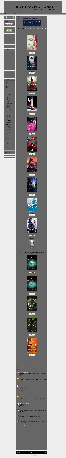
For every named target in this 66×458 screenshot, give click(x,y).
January (7, 147)
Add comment (19, 428)
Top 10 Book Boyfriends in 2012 (9, 94)
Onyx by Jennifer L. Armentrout (8, 111)
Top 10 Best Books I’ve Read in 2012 (9, 103)
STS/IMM (15, 13)
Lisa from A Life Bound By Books (41, 28)
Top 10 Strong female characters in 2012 (9, 99)
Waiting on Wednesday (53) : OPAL (8, 127)
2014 (6, 86)
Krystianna (20, 378)
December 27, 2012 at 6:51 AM (25, 409)
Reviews (10, 13)
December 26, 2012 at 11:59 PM (25, 403)
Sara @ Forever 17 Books (22, 420)
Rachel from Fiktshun (40, 29)
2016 (6, 83)
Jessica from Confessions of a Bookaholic (30, 28)
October (7, 135)
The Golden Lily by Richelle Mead (8, 125)
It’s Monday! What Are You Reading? (9, 109)
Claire (20, 409)
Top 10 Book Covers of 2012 (9, 101)
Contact (20, 13)
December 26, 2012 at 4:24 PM (26, 378)
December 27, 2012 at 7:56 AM (26, 415)
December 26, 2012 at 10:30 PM (27, 395)
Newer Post (18, 452)
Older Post (45, 452)
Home (6, 13)
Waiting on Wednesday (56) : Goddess (8, 97)
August (7, 138)
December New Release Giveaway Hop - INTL (9, 116)
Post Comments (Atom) (33, 455)
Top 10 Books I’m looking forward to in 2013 (9, 92)
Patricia (20, 385)
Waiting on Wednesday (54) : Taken (8, 120)
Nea (19, 372)
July (7, 139)
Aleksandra (20, 415)
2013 (6, 87)
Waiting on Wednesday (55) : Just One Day (8, 105)
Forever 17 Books (23, 425)
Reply (20, 375)
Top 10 (20, 364)
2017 (6, 82)
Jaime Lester (21, 395)
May (7, 142)
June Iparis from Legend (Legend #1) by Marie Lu (32, 250)
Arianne (20, 403)
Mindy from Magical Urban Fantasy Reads (32, 29)
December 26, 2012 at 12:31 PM (24, 372)
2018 (6, 81)
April (7, 143)
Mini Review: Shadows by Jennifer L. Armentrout (8, 130)
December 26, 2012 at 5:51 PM (25, 385)
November (7, 134)
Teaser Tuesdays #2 (8, 107)
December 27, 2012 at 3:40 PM (29, 420)
